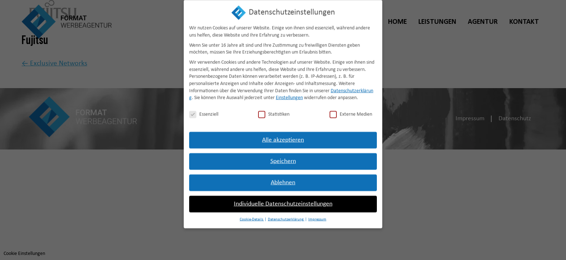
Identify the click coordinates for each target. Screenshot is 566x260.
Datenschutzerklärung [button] (286, 215)
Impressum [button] (317, 215)
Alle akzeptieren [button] (283, 135)
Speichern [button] (283, 156)
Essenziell (203, 109)
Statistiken (273, 109)
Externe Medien (351, 109)
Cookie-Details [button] (252, 215)
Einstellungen (289, 93)
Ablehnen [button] (283, 178)
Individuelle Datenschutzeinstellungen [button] (283, 199)
